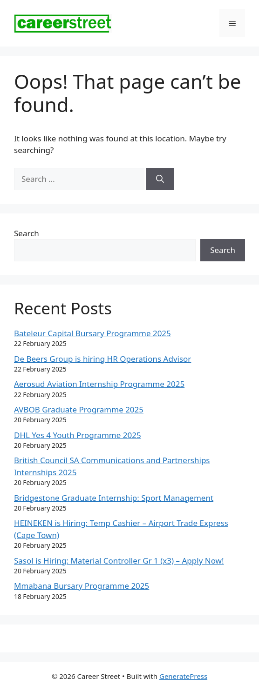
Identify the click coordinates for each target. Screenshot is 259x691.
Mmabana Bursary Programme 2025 (81, 585)
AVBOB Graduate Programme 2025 (78, 409)
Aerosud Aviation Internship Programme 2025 (99, 384)
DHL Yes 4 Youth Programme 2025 (77, 435)
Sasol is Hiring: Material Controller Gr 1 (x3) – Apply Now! (119, 560)
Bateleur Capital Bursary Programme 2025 (92, 333)
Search (26, 233)
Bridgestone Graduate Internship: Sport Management (113, 497)
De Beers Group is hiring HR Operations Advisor (102, 358)
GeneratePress (183, 676)
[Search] (160, 179)
